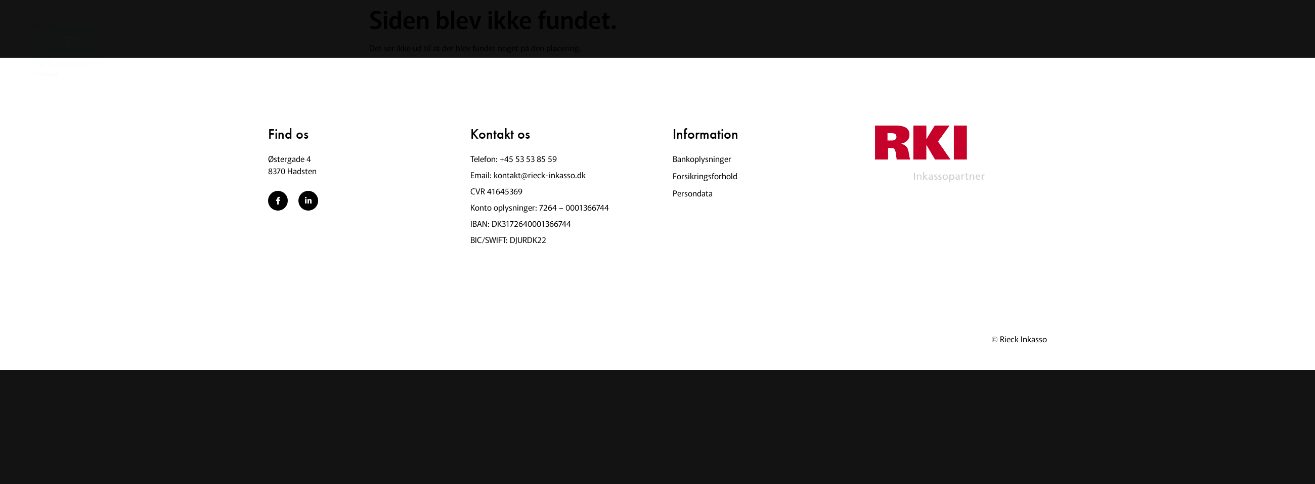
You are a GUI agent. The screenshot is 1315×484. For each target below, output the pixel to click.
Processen (412, 34)
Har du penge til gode (237, 34)
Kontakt (574, 34)
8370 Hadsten (292, 171)
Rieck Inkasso (1023, 339)
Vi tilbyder (147, 34)
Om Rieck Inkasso (495, 34)
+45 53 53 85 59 (528, 158)
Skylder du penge (334, 34)
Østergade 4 (289, 158)
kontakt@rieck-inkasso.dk (540, 175)
